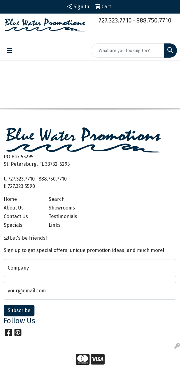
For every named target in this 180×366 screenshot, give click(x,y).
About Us (14, 208)
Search (57, 199)
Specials (13, 225)
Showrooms (62, 208)
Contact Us (16, 216)
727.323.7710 (115, 20)
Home (10, 199)
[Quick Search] (127, 50)
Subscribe (19, 310)
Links (55, 225)
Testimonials (63, 216)
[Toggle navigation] (9, 50)
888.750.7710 (153, 20)
